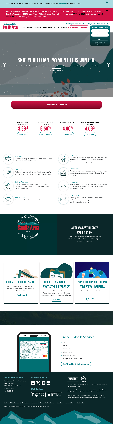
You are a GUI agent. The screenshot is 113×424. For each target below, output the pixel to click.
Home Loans (19, 168)
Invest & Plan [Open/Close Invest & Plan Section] (47, 27)
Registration (100, 46)
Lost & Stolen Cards (47, 401)
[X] (38, 381)
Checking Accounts (77, 193)
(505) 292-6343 (79, 14)
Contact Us (80, 401)
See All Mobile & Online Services (76, 362)
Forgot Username (100, 44)
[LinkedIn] (48, 381)
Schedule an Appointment (78, 27)
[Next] (108, 63)
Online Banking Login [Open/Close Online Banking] (100, 27)
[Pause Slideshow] (5, 91)
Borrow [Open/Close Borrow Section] (30, 27)
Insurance (74, 180)
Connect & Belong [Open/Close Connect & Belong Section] (60, 27)
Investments (74, 153)
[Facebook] (33, 381)
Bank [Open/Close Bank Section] (23, 27)
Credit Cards (74, 167)
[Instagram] (43, 381)
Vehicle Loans (20, 196)
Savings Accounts (21, 180)
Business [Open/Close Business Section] (37, 27)
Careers (100, 23)
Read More (21, 293)
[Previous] (4, 63)
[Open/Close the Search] (109, 23)
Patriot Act (25, 401)
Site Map (59, 401)
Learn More (56, 68)
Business (18, 154)
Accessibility (69, 401)
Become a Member (57, 102)
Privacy (34, 401)
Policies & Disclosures (11, 401)
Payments (92, 23)
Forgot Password (100, 42)
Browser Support (100, 48)
